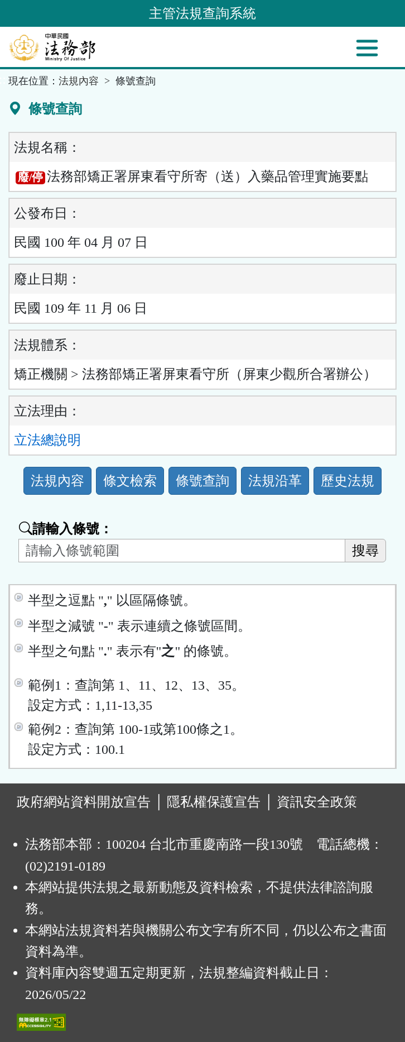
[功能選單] (367, 48)
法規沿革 (275, 481)
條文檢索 (130, 481)
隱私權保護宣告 (214, 802)
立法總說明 (47, 440)
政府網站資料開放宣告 (84, 802)
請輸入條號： (66, 529)
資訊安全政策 (317, 802)
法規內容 (79, 81)
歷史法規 (347, 481)
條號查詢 (202, 481)
